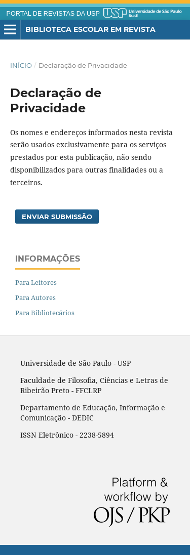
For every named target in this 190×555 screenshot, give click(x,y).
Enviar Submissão (57, 216)
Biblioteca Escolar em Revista (90, 29)
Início (21, 65)
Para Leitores (36, 282)
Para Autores (35, 297)
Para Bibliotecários (44, 312)
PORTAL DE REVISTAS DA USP (53, 13)
